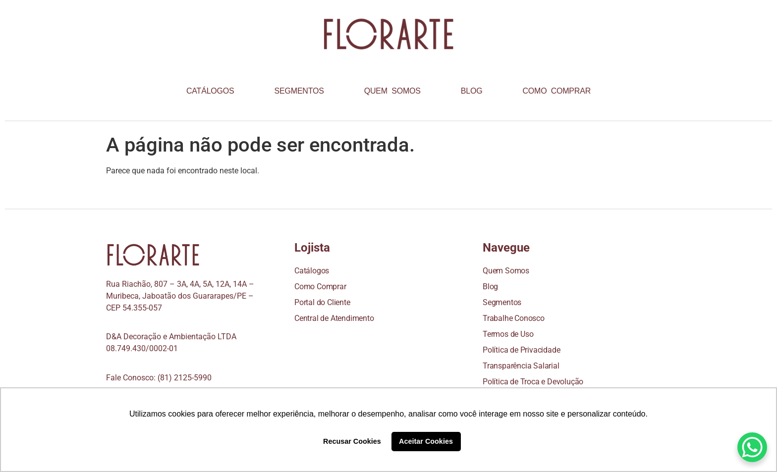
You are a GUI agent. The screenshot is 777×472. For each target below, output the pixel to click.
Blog (490, 286)
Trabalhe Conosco (514, 318)
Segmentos (502, 302)
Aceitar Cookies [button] (426, 441)
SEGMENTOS (299, 91)
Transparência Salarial (521, 365)
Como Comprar (320, 286)
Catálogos (311, 270)
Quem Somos (506, 270)
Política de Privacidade (521, 350)
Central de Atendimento (334, 318)
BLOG (472, 91)
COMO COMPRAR (556, 91)
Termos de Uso (508, 334)
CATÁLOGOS (210, 91)
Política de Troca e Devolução (533, 381)
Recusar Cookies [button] (352, 441)
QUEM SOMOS (392, 91)
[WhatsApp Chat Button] (752, 447)
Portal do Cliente (322, 302)
